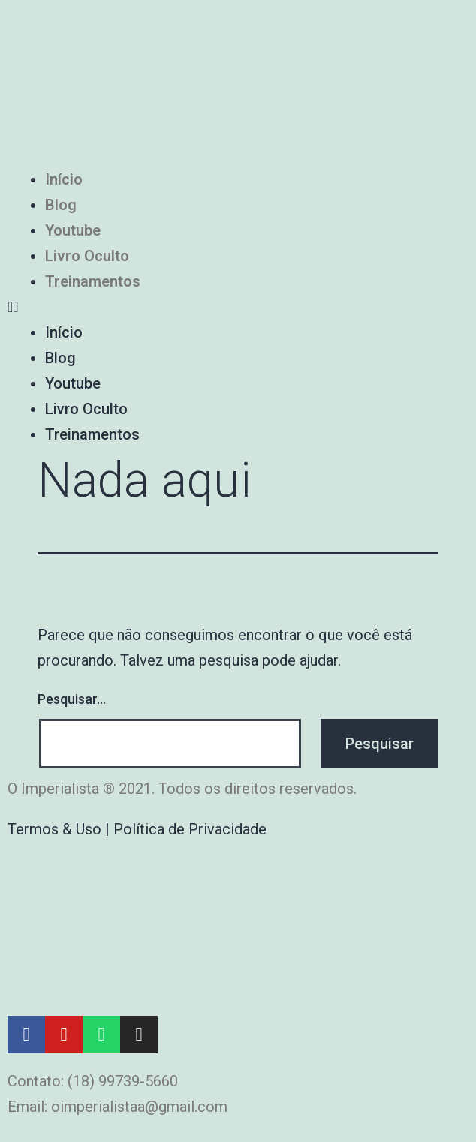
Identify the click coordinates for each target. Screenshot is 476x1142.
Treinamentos (92, 281)
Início (64, 179)
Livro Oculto (87, 256)
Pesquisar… (72, 699)
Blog (61, 205)
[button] (238, 307)
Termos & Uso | (60, 829)
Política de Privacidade (190, 829)
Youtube (73, 230)
